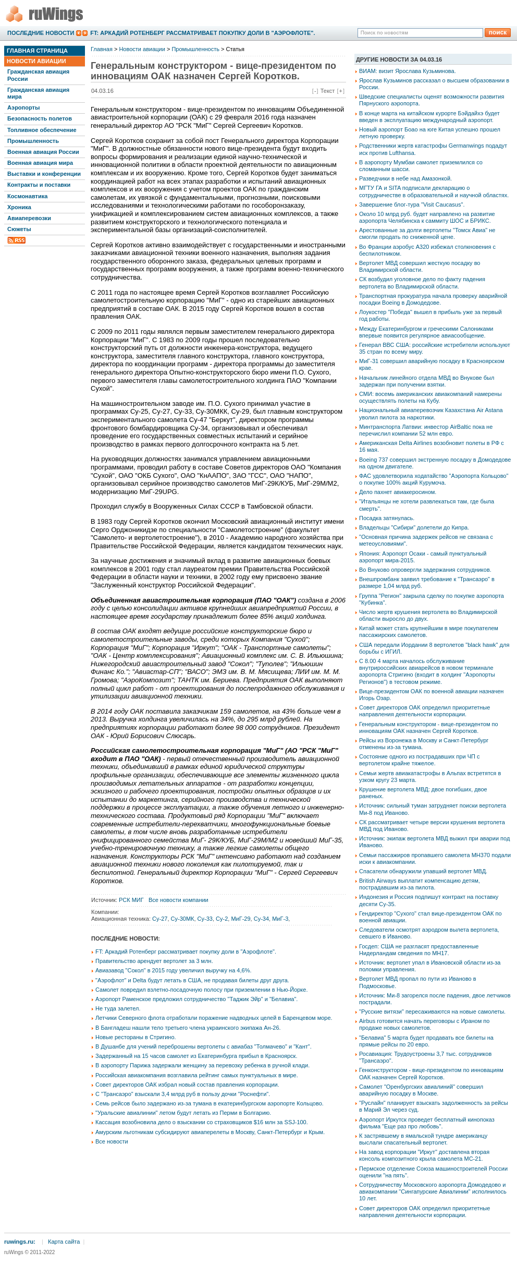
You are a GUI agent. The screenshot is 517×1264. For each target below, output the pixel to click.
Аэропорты (23, 107)
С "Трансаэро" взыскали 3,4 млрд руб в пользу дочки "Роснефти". (182, 1094)
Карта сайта (64, 1241)
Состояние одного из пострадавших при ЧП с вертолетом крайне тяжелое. (419, 759)
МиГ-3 (280, 919)
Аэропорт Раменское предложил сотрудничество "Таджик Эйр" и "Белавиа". (196, 999)
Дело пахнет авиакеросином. (397, 492)
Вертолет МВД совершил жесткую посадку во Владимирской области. (420, 266)
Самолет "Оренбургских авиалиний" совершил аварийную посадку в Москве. (421, 1090)
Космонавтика (27, 196)
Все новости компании (178, 900)
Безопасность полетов (39, 118)
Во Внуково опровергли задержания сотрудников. (425, 570)
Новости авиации (36, 61)
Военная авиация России (43, 152)
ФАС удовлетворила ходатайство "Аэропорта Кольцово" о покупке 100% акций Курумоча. (433, 479)
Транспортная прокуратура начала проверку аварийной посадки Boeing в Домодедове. (433, 299)
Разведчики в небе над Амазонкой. (405, 178)
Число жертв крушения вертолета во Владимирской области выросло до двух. (428, 615)
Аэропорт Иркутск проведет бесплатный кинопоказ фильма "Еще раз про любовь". (427, 1122)
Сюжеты (19, 229)
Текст (328, 91)
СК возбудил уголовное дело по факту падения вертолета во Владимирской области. (422, 282)
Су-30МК (182, 919)
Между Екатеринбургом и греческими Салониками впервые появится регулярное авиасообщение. (426, 332)
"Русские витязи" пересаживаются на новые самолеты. (432, 1011)
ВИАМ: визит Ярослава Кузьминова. (407, 71)
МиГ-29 (240, 919)
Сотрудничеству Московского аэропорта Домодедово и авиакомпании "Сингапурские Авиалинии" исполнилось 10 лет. (433, 1191)
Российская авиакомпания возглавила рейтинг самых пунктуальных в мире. (196, 1075)
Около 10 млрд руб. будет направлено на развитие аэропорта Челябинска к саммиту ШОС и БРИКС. (427, 217)
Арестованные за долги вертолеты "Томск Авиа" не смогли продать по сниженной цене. (427, 233)
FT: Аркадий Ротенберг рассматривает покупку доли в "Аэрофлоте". (202, 33)
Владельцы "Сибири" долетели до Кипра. (414, 527)
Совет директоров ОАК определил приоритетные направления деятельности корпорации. (424, 710)
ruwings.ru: (19, 1241)
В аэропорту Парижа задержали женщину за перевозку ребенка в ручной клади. (202, 1065)
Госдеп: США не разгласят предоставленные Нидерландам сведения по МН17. (418, 949)
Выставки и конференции (44, 174)
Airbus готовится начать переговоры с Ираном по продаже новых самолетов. (424, 1024)
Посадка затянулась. (386, 518)
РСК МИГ (131, 900)
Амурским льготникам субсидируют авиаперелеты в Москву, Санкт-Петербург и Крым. (210, 1132)
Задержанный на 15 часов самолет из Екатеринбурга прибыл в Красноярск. (196, 1056)
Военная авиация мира (40, 163)
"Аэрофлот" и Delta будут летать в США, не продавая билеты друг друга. (192, 980)
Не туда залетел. (117, 1008)
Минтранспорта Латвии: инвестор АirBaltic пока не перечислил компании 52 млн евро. (426, 430)
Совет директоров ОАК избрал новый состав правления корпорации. (187, 1084)
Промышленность (33, 141)
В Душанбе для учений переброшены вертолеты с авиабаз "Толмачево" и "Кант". (203, 1046)
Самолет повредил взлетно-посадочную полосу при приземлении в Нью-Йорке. (201, 989)
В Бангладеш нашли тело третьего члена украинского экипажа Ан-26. (188, 1028)
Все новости (111, 1141)
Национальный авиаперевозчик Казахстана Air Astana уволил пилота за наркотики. (431, 413)
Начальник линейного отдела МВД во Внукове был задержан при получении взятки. (426, 381)
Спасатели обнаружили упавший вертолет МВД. (423, 871)
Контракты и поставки (38, 185)
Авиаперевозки (29, 218)
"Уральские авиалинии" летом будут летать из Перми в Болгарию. (183, 1113)
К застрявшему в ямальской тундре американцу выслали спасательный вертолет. (423, 1139)
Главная (102, 49)
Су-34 (261, 919)
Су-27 (159, 919)
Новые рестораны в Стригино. (135, 1037)
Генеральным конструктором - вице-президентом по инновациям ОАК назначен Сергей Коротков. (428, 727)
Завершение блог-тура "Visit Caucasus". (411, 204)
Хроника (19, 207)
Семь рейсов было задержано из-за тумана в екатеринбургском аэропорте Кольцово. (209, 1103)
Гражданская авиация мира (38, 93)
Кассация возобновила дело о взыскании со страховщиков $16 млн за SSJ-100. (201, 1122)
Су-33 (205, 919)
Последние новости (40, 33)
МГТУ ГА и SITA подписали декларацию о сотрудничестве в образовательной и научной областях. (434, 191)
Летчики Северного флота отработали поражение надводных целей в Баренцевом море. (214, 1018)
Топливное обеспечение (42, 130)
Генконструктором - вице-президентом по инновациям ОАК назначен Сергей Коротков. (431, 1073)
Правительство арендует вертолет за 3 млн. (154, 961)
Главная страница (37, 50)
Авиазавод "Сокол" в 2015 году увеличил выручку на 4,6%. (173, 970)
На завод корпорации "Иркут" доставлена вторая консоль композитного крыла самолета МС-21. (424, 1155)
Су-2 (222, 919)
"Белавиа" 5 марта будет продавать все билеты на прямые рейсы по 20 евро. (426, 1041)
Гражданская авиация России (38, 74)
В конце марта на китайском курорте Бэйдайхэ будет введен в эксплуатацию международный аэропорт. (429, 116)
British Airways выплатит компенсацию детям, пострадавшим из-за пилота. (419, 883)
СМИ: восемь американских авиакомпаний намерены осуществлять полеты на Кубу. (430, 397)
